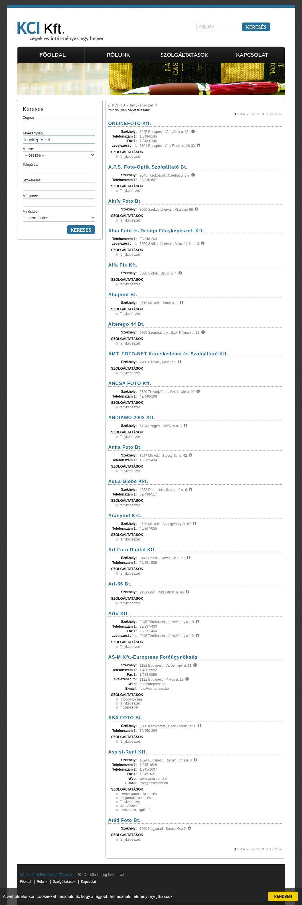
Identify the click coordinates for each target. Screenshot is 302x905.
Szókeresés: (59, 184)
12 (271, 114)
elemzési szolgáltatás (136, 810)
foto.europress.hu (153, 684)
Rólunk (42, 882)
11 (267, 114)
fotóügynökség (131, 699)
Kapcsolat (88, 882)
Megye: (59, 153)
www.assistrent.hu (153, 779)
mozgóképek (129, 707)
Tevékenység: (59, 137)
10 (262, 114)
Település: (59, 169)
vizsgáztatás (129, 806)
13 (276, 114)
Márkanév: (59, 200)
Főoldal (25, 882)
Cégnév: (59, 122)
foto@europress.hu (154, 689)
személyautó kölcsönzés (138, 794)
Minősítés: (59, 216)
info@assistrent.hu (154, 783)
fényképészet (130, 157)
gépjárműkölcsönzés (135, 798)
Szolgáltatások (64, 882)
